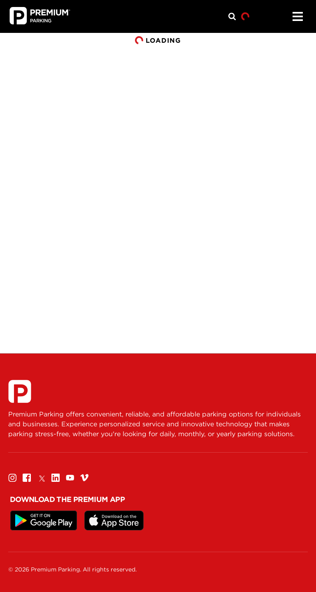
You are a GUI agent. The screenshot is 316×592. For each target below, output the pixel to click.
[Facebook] (27, 477)
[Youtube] (70, 477)
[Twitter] (41, 477)
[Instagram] (12, 477)
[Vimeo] (84, 477)
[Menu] (297, 16)
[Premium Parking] (19, 391)
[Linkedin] (55, 477)
